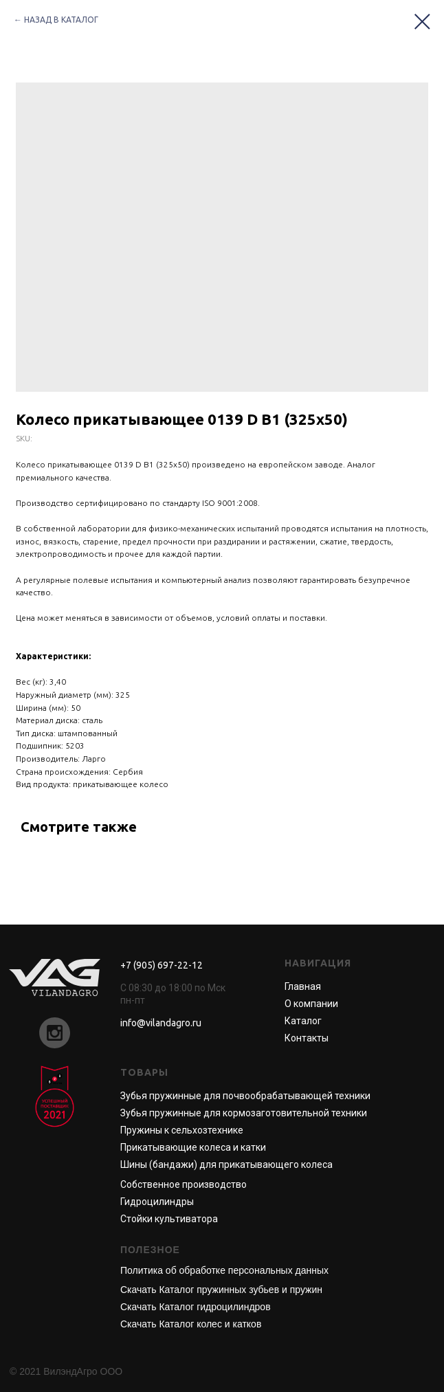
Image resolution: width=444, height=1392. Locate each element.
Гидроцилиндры (157, 1201)
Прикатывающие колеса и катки (193, 1147)
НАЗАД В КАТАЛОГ (61, 19)
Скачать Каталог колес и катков (190, 1323)
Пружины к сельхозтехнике (181, 1130)
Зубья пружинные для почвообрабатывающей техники (245, 1095)
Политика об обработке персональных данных (224, 1270)
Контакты (307, 1037)
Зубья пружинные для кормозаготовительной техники (243, 1112)
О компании (311, 1003)
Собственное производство (183, 1184)
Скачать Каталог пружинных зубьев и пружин (221, 1289)
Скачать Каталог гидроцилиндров (195, 1306)
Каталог (303, 1020)
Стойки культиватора (169, 1218)
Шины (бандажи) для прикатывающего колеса (226, 1164)
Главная (303, 986)
